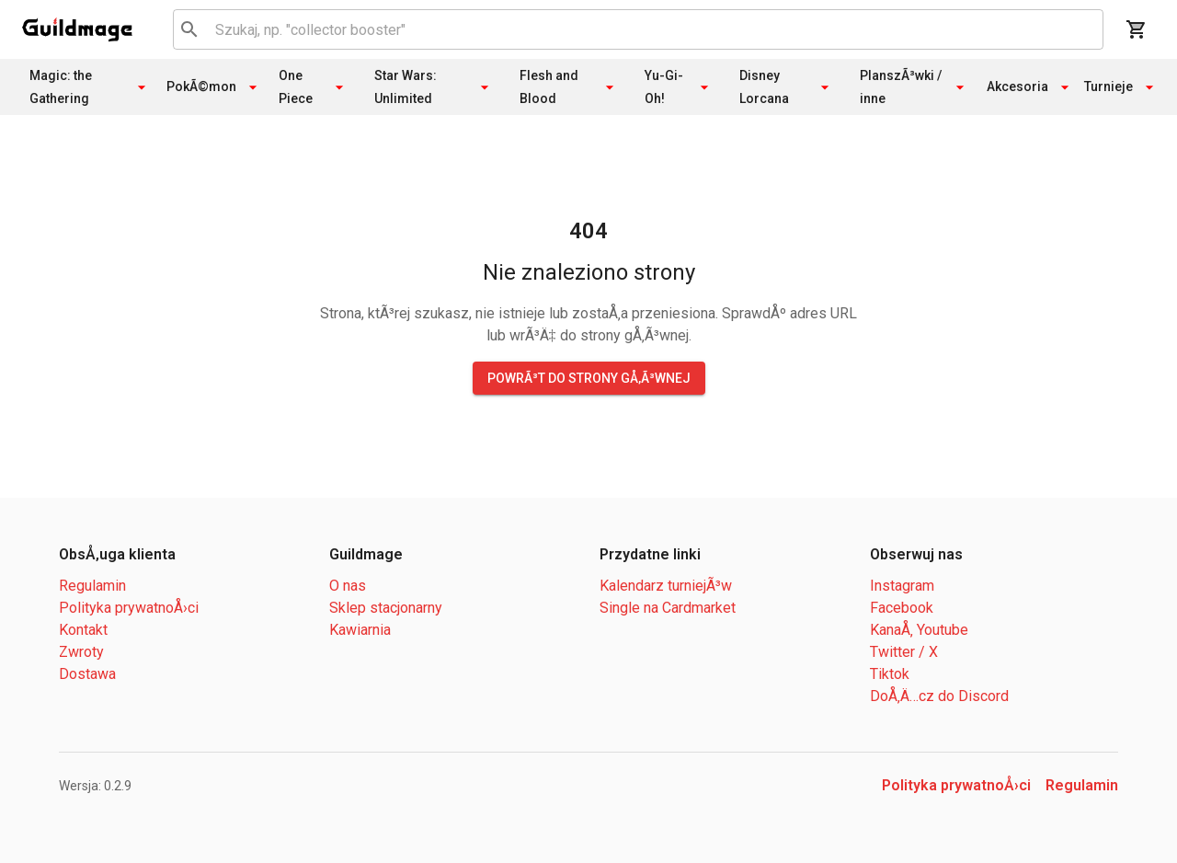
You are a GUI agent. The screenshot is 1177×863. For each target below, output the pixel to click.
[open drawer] (77, 29)
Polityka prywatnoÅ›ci (129, 607)
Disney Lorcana (787, 87)
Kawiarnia (360, 630)
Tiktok (889, 674)
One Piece (314, 87)
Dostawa (87, 674)
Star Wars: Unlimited (434, 87)
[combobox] (635, 29)
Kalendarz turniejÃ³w (666, 585)
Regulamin (92, 585)
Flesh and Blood (569, 87)
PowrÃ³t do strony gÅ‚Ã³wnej (589, 378)
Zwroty (81, 652)
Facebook (901, 607)
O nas (347, 585)
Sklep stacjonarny (385, 607)
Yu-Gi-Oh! (679, 87)
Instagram (902, 585)
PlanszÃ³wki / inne (914, 87)
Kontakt (83, 630)
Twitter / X (904, 652)
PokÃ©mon (213, 87)
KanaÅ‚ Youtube (919, 630)
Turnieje (1119, 87)
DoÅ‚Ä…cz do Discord (939, 696)
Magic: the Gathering (90, 87)
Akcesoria (1028, 87)
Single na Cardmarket (668, 607)
